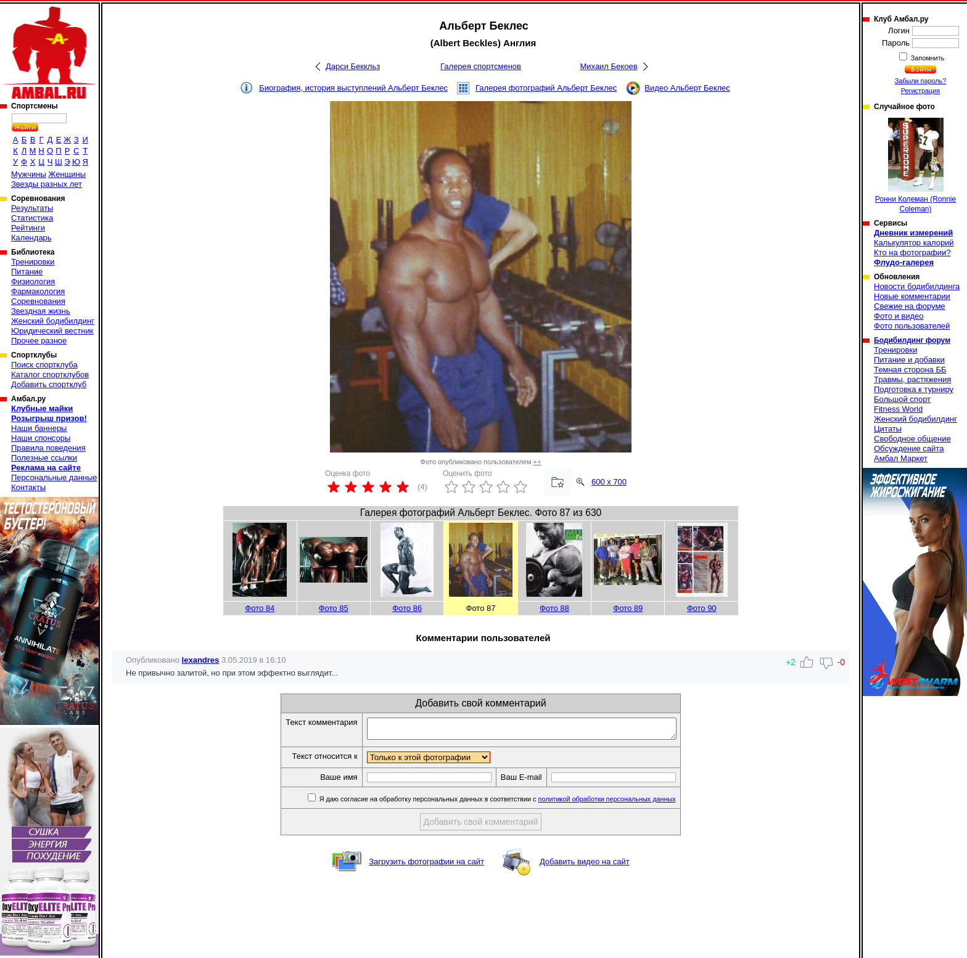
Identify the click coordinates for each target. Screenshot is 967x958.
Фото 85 (333, 608)
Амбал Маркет (901, 458)
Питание (27, 271)
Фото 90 (702, 608)
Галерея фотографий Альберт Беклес (546, 87)
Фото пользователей (912, 325)
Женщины (67, 174)
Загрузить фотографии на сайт (426, 865)
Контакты (28, 487)
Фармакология (38, 291)
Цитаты (888, 428)
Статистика (32, 218)
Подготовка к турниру (913, 389)
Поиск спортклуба (44, 364)
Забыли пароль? (921, 80)
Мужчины (28, 174)
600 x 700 (609, 481)
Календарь (31, 237)
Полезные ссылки (44, 457)
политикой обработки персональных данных (625, 802)
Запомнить (927, 58)
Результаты (32, 208)
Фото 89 (628, 608)
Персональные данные (54, 477)
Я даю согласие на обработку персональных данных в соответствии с (515, 802)
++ (537, 461)
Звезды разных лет (46, 184)
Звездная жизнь (40, 311)
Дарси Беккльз (353, 66)
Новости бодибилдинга (917, 286)
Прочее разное (39, 340)
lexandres (201, 660)
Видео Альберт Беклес (687, 87)
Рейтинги (28, 227)
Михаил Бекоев (608, 66)
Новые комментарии (912, 296)
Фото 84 (259, 608)
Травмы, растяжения (912, 379)
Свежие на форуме (909, 306)
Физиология (33, 281)
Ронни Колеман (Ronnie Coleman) (915, 165)
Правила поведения (48, 447)
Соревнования (38, 301)
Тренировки (32, 261)
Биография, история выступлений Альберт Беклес (353, 87)
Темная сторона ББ (910, 369)
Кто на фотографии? (912, 252)
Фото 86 (407, 608)
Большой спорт (902, 399)
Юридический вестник (52, 330)
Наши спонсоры (40, 438)
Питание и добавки (909, 359)
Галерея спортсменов (480, 66)
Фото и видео (899, 316)
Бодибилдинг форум (912, 340)
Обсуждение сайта (909, 448)
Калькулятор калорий (914, 242)
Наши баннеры (39, 428)
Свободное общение (912, 438)
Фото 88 (554, 608)
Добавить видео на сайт (585, 865)
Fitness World (898, 409)
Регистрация (920, 90)
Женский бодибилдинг (52, 320)
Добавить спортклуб (48, 384)
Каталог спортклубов (50, 374)
